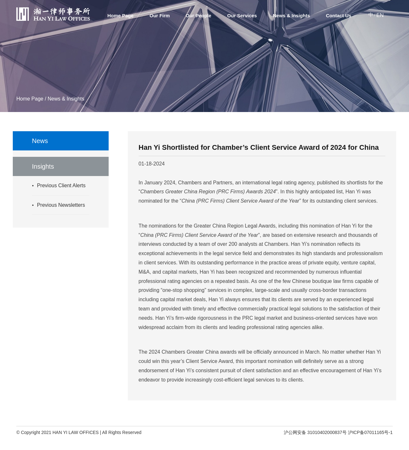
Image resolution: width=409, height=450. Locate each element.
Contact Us (338, 15)
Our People (198, 15)
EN (380, 15)
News (40, 140)
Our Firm (160, 15)
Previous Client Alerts (61, 185)
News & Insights (291, 15)
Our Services (242, 15)
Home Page (120, 15)
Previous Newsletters (61, 205)
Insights (43, 166)
